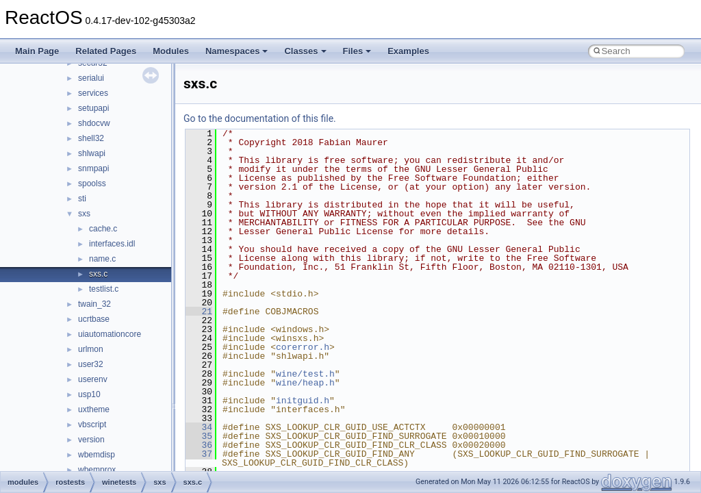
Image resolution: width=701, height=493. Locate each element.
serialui (91, 78)
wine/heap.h (305, 383)
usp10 (89, 394)
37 (199, 454)
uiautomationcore (109, 334)
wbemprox (97, 470)
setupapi (93, 108)
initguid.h (302, 400)
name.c (102, 259)
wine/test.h (305, 374)
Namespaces (236, 51)
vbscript (92, 424)
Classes (305, 51)
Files (357, 51)
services (93, 93)
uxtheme (94, 409)
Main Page (37, 51)
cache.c (103, 228)
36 (199, 445)
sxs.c (98, 274)
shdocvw (94, 123)
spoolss (92, 183)
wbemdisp (96, 454)
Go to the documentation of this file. (259, 118)
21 (199, 311)
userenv (92, 379)
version (91, 439)
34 (199, 427)
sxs (84, 213)
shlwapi (91, 153)
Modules (171, 51)
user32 (90, 364)
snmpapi (93, 168)
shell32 (91, 138)
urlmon (90, 349)
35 (199, 436)
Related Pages (105, 51)
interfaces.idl (112, 244)
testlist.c (103, 289)
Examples (408, 51)
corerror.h (302, 347)
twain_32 (94, 304)
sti (82, 198)
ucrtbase (94, 319)
